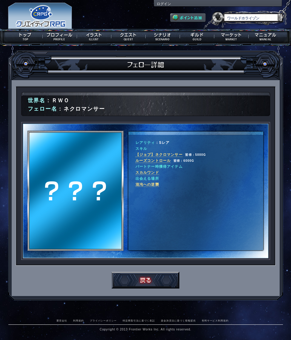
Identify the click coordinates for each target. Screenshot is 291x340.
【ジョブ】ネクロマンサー (159, 155)
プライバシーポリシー (103, 320)
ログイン (164, 4)
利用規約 (78, 320)
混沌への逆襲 (147, 184)
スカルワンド (147, 172)
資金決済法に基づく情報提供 (178, 320)
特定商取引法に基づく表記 (139, 320)
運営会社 (61, 320)
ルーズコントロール (153, 160)
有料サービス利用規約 (215, 320)
